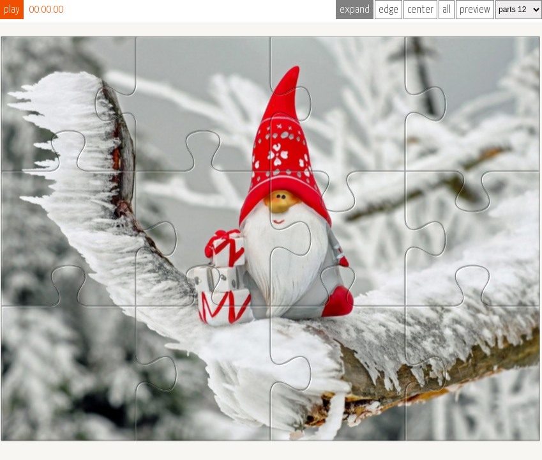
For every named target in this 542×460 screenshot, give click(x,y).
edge (388, 9)
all (446, 9)
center (420, 9)
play (12, 9)
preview (475, 9)
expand (355, 9)
